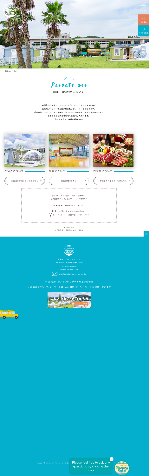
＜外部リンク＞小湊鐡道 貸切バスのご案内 (69, 229)
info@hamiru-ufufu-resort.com (71, 211)
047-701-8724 (59, 215)
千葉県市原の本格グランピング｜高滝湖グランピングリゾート (63, 463)
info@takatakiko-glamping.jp (72, 274)
